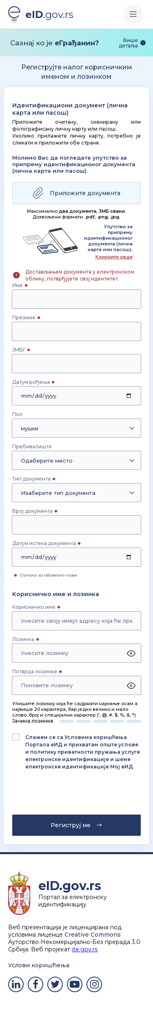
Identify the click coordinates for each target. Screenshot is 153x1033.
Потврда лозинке (34, 671)
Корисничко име (33, 607)
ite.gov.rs (85, 949)
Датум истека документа (44, 543)
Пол (17, 414)
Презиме (23, 317)
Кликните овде (114, 257)
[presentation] (60, 795)
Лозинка (23, 639)
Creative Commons (92, 934)
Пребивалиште (32, 446)
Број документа (32, 511)
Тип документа (31, 479)
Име (17, 285)
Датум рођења (31, 382)
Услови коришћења (38, 965)
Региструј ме (77, 825)
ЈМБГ (18, 350)
